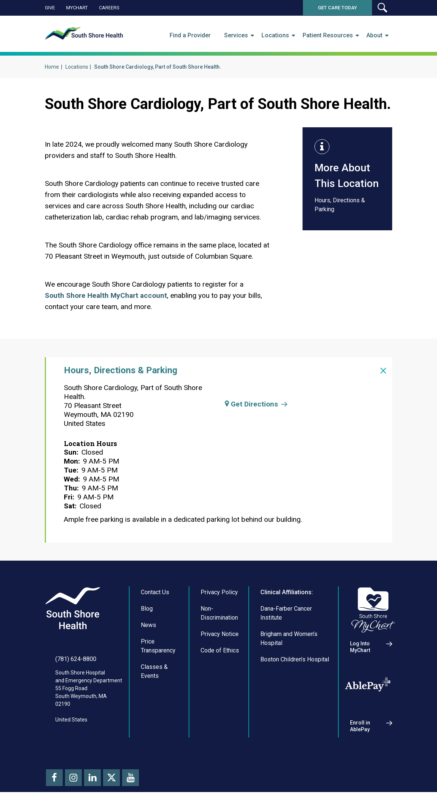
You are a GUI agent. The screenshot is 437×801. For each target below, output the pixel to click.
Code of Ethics (220, 650)
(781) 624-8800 (75, 659)
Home (52, 67)
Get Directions (251, 404)
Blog (147, 608)
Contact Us (155, 592)
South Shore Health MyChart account (106, 295)
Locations (275, 35)
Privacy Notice (220, 634)
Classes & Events (154, 671)
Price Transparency (158, 646)
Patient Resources (328, 35)
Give (50, 7)
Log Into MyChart (360, 647)
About (374, 35)
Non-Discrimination (219, 613)
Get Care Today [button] (337, 7)
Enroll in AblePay (360, 726)
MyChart (77, 7)
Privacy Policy (219, 592)
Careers (109, 7)
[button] (382, 7)
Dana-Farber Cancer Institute (286, 613)
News (148, 625)
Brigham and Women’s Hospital (288, 638)
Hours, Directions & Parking (339, 205)
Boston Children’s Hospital (294, 659)
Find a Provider (190, 35)
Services (236, 35)
